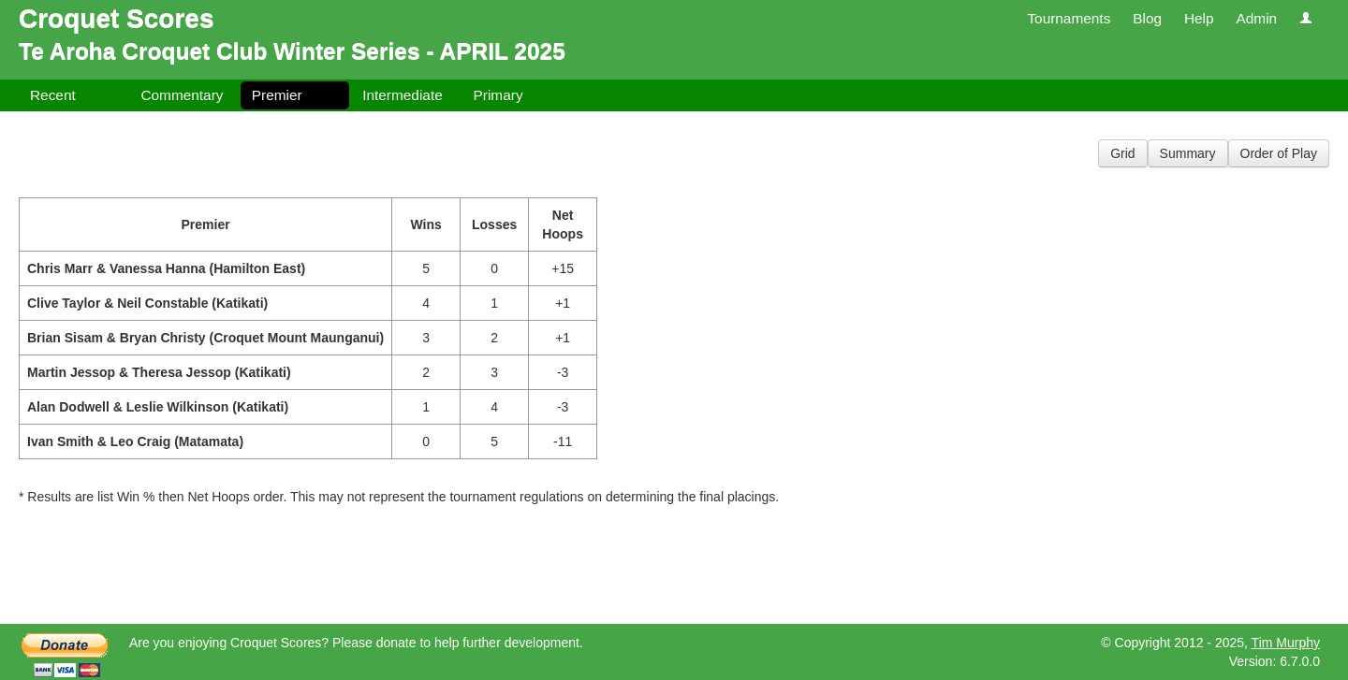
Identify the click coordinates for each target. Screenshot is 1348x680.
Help (1199, 18)
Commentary (181, 95)
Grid (1122, 153)
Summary (1188, 153)
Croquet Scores (116, 18)
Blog (1147, 18)
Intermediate (402, 95)
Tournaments (1068, 18)
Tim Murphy (1286, 642)
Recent (53, 95)
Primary (498, 95)
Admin (1256, 18)
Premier (277, 95)
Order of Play (1278, 153)
